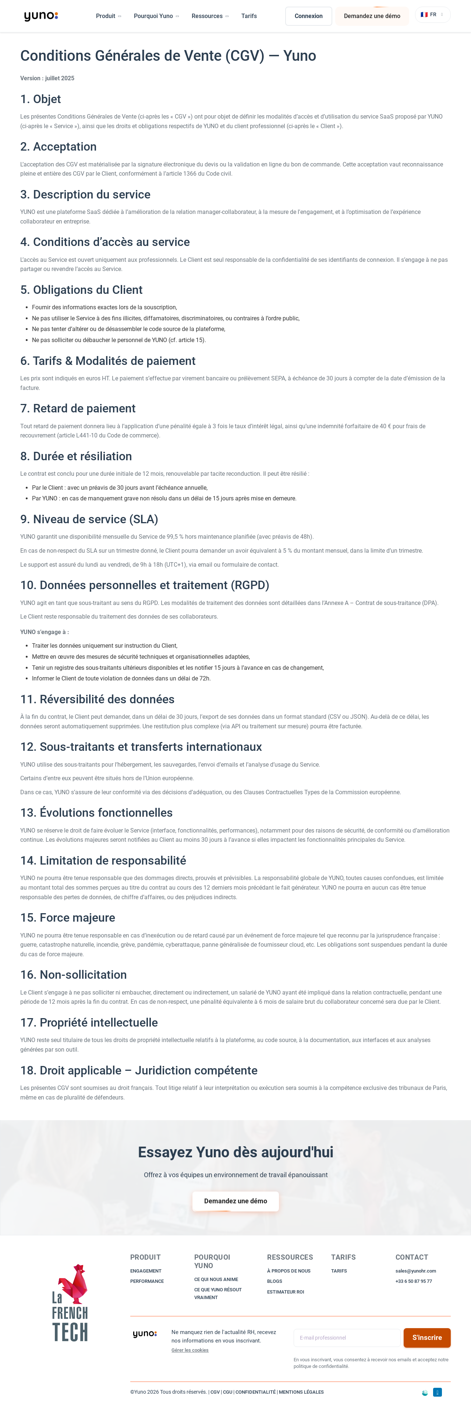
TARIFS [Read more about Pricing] (339, 1271)
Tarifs (249, 16)
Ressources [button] (210, 16)
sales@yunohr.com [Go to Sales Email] (416, 1271)
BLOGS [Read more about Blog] (274, 1281)
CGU (227, 1392)
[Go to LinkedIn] (437, 1392)
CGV (215, 1392)
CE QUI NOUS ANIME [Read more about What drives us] (216, 1279)
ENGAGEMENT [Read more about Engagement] (146, 1271)
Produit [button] (109, 16)
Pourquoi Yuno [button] (157, 16)
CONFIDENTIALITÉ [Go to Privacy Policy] (256, 1392)
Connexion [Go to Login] (309, 16)
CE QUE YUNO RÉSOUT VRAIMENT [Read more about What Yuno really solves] (218, 1293)
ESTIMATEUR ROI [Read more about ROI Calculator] (285, 1292)
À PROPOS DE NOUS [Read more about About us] (289, 1271)
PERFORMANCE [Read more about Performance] (147, 1281)
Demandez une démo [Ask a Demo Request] (372, 16)
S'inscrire (427, 1337)
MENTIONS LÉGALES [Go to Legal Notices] (301, 1392)
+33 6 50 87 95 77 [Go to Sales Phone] (414, 1281)
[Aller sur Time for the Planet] (425, 1393)
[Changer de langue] (433, 15)
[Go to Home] (70, 1303)
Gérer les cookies (190, 1350)
